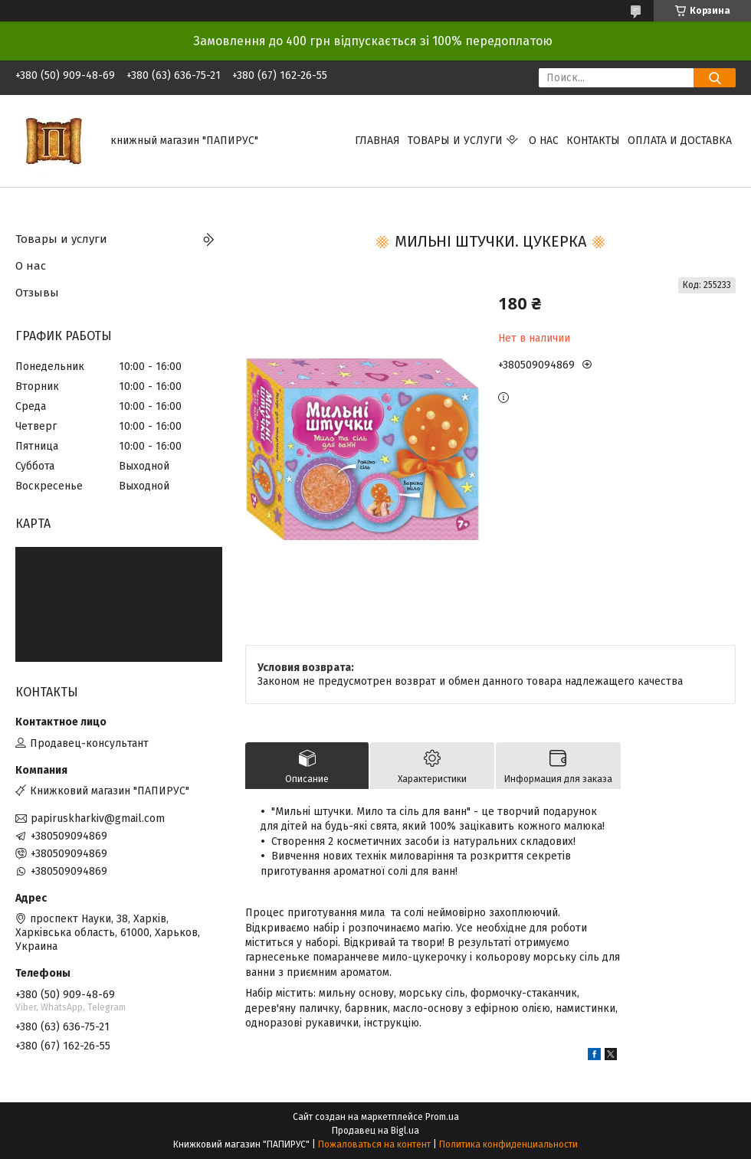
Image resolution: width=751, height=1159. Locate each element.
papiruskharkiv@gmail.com (98, 818)
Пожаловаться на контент (374, 1144)
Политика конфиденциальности (508, 1144)
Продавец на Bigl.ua (375, 1130)
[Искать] (715, 77)
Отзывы (37, 293)
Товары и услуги (455, 140)
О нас (544, 140)
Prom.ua (442, 1117)
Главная (377, 140)
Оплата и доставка (680, 140)
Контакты (593, 140)
